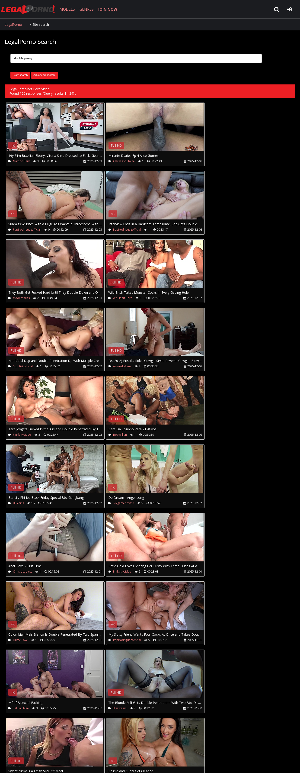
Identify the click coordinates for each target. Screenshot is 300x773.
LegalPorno (13, 24)
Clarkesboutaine (120, 161)
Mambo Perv (21, 161)
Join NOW (13, 751)
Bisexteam (212, 503)
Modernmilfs (117, 230)
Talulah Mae (117, 503)
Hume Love (213, 435)
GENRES (87, 9)
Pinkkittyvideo (215, 298)
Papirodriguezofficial (219, 161)
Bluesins (114, 366)
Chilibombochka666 (26, 640)
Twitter (109, 751)
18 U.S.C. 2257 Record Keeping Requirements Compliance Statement (151, 765)
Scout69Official (23, 298)
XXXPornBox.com (136, 751)
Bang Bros (116, 572)
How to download (81, 751)
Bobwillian (20, 366)
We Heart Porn (215, 230)
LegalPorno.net (30, 9)
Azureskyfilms (118, 298)
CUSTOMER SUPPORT (42, 751)
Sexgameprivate (216, 366)
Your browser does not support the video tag (54, 130)
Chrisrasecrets (22, 435)
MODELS (68, 9)
